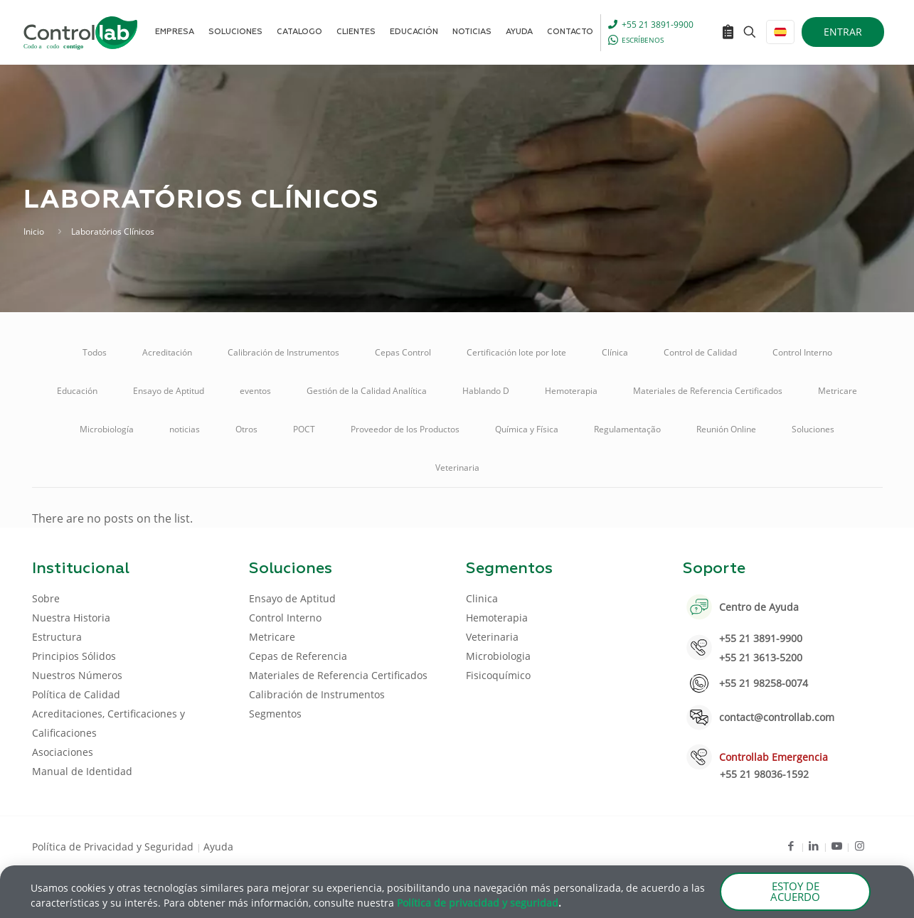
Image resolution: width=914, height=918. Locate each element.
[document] (457, 459)
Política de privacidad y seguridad (477, 904)
